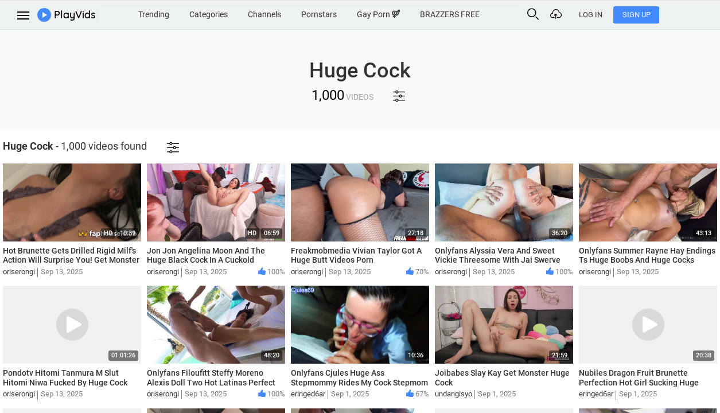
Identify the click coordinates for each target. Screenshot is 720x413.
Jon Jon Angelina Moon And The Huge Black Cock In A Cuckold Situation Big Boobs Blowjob (206, 260)
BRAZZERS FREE (480, 13)
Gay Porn (406, 13)
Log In (640, 14)
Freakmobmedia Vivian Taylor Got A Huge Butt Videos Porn (356, 255)
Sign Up (686, 14)
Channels (287, 13)
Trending (172, 13)
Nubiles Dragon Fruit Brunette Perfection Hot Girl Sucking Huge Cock (639, 382)
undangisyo (453, 393)
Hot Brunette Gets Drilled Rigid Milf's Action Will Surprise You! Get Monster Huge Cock (71, 260)
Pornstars (345, 13)
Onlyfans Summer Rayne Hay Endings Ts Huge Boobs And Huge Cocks (647, 255)
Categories (229, 13)
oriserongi (19, 271)
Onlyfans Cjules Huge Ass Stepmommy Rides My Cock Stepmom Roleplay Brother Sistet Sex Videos (359, 382)
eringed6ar (308, 393)
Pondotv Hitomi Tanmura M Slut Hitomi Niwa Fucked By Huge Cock (65, 377)
